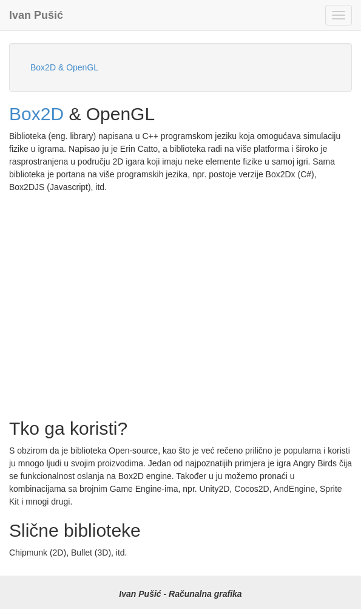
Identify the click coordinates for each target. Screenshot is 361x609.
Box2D (36, 114)
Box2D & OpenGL (64, 67)
